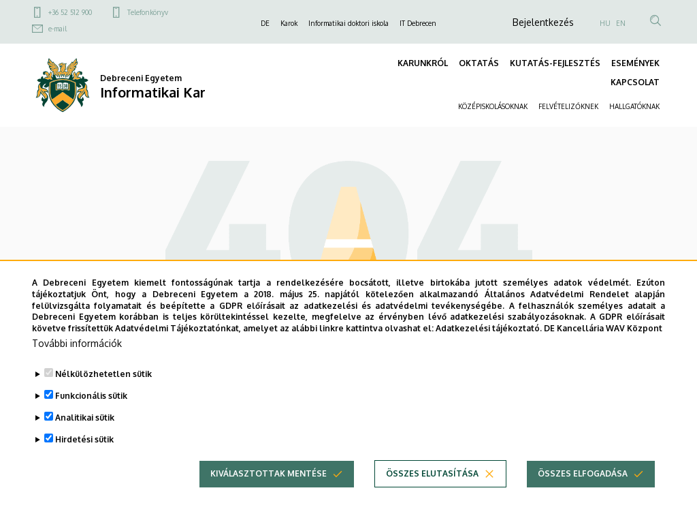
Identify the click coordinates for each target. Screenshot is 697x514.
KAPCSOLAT (635, 82)
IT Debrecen (418, 23)
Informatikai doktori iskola (348, 23)
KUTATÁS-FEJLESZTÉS (555, 63)
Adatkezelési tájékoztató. (489, 328)
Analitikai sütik (84, 417)
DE (265, 23)
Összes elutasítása (432, 473)
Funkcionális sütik (91, 396)
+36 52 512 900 (70, 12)
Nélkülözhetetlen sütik (103, 374)
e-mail (57, 29)
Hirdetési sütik (84, 439)
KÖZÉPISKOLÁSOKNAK (493, 106)
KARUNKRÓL (423, 63)
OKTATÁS (479, 63)
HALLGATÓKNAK (634, 106)
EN (621, 23)
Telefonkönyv (147, 12)
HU (605, 23)
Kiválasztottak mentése (268, 473)
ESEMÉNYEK (635, 63)
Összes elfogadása (583, 473)
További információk (77, 343)
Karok (288, 23)
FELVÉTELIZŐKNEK (568, 106)
